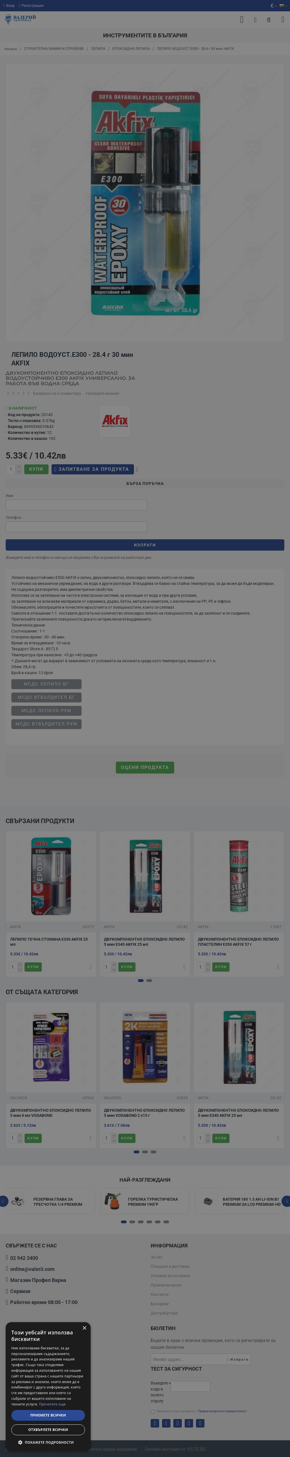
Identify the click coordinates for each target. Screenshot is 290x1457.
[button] (48, 1442)
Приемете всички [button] (48, 1415)
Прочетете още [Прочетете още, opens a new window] (52, 1404)
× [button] (84, 1328)
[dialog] (48, 1386)
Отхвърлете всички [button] (48, 1429)
